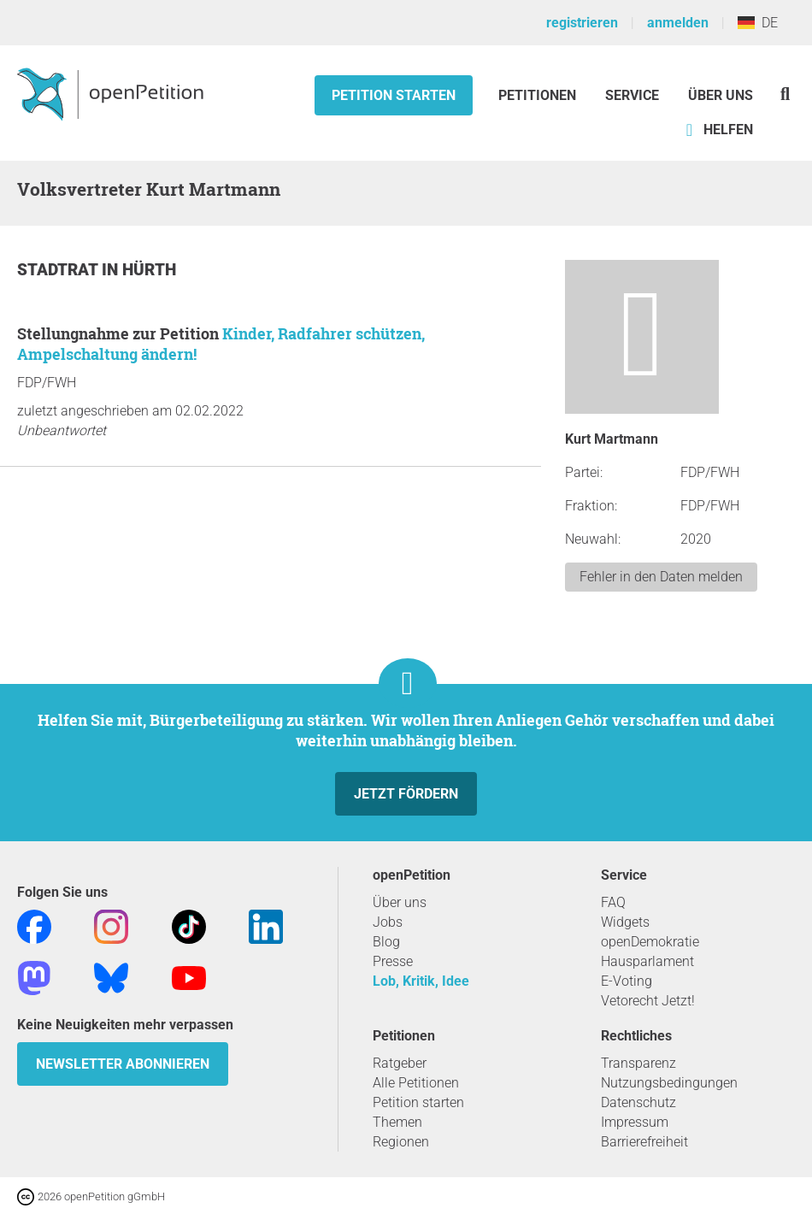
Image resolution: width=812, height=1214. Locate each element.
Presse (393, 961)
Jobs (388, 922)
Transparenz (638, 1063)
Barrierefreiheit (644, 1142)
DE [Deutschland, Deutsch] (758, 23)
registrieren (582, 23)
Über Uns (720, 95)
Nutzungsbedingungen (669, 1083)
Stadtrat (59, 270)
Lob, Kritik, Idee (421, 981)
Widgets (625, 922)
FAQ (613, 902)
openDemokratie (650, 942)
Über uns (400, 902)
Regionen (401, 1142)
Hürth (149, 270)
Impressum (634, 1122)
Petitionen (539, 95)
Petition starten (394, 95)
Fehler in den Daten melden (661, 577)
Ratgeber (400, 1063)
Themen (397, 1122)
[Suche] (785, 93)
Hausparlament (647, 961)
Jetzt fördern (406, 794)
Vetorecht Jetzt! (648, 1001)
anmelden (678, 23)
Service (632, 95)
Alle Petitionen (416, 1083)
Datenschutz (638, 1102)
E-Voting (626, 981)
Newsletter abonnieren (122, 1064)
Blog (386, 942)
